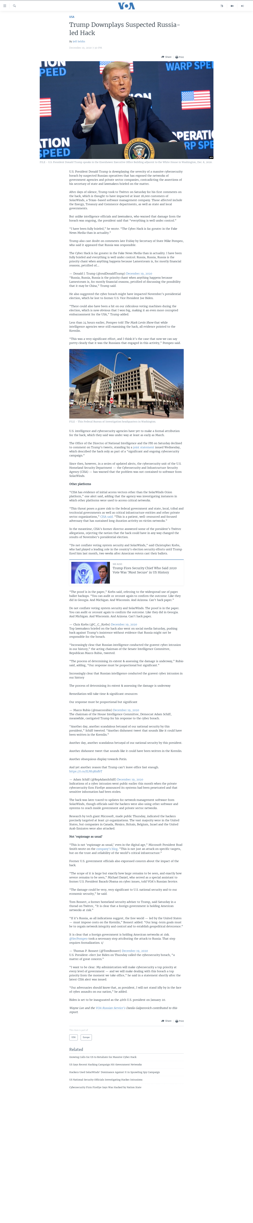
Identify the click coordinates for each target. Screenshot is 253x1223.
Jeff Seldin (79, 41)
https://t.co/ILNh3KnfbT (85, 771)
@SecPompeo (78, 938)
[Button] (166, 57)
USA (71, 17)
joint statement (143, 447)
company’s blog (107, 849)
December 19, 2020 (139, 273)
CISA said (106, 516)
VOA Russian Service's (110, 1008)
